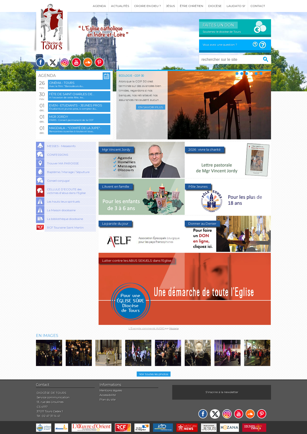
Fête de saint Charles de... (71, 94)
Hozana (174, 328)
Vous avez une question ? (220, 44)
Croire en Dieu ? (147, 6)
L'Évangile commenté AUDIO (147, 328)
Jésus (170, 6)
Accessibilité (108, 395)
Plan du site (108, 399)
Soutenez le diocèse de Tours (222, 31)
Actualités (120, 6)
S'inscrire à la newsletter (222, 392)
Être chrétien (191, 6)
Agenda (99, 6)
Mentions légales (111, 390)
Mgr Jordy (58, 116)
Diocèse (215, 6)
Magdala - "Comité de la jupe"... (75, 128)
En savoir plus (150, 107)
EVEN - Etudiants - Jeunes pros (75, 105)
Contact (257, 6)
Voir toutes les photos (153, 374)
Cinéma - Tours (62, 83)
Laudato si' (236, 6)
